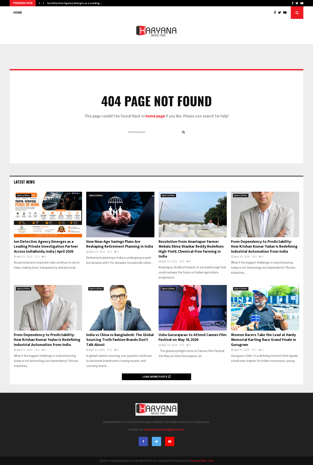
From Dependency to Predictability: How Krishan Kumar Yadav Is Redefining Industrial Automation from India (264, 247)
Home (17, 12)
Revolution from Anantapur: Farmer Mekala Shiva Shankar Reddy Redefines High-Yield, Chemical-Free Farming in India (191, 249)
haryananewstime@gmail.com (164, 429)
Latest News (24, 182)
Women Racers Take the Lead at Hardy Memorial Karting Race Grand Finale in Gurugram (263, 340)
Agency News (23, 195)
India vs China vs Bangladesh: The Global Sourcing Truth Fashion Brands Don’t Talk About (120, 340)
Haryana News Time (202, 460)
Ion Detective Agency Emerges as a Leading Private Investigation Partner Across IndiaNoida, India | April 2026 (46, 247)
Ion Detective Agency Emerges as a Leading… (74, 3)
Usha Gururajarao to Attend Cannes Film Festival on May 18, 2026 (193, 337)
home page (155, 116)
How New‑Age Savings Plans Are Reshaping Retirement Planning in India (119, 244)
